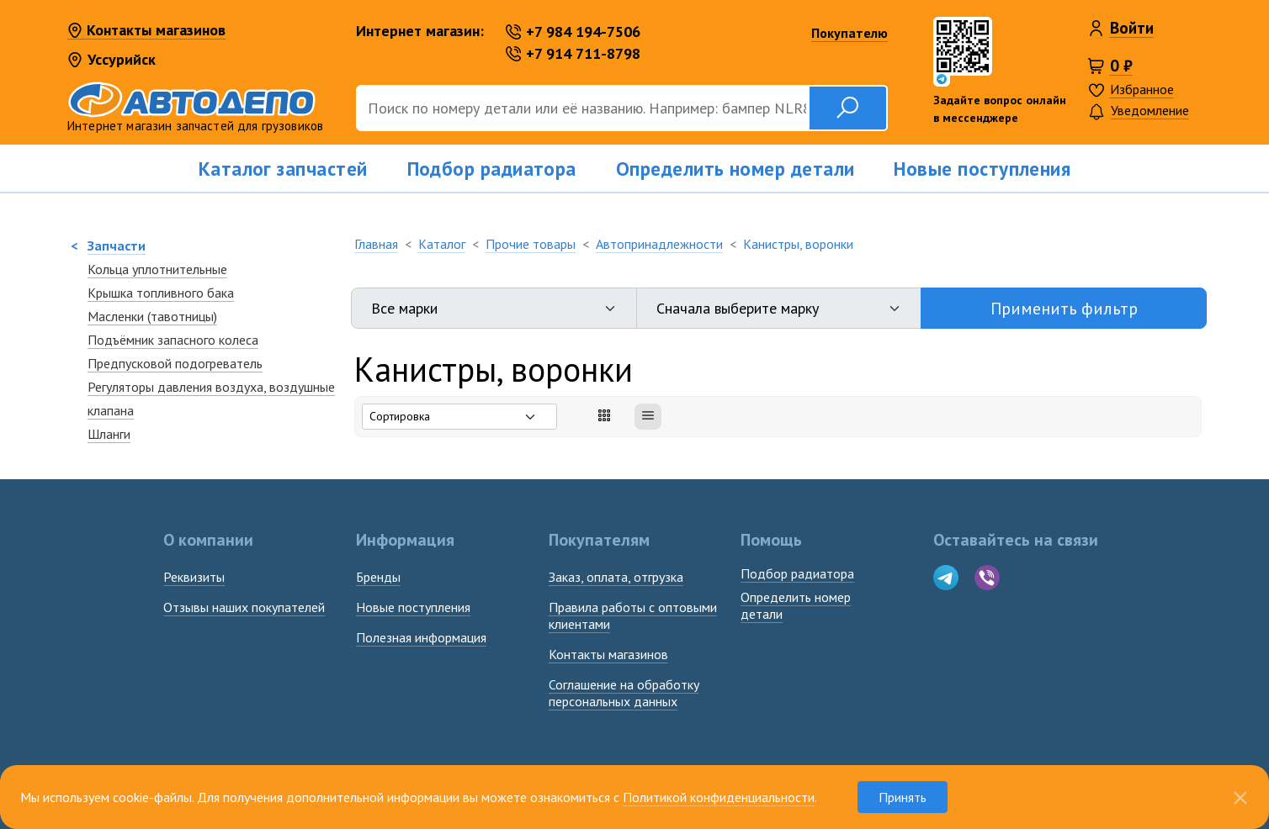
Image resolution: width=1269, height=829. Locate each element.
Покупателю (849, 32)
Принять (903, 797)
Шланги (109, 433)
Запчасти (117, 245)
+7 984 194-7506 (573, 31)
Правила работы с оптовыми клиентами (633, 615)
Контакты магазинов (146, 31)
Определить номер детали (735, 168)
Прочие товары (531, 243)
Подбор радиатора (491, 168)
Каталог (441, 243)
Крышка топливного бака (161, 292)
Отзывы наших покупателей (244, 607)
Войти (1132, 28)
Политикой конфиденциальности (719, 797)
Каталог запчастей (283, 168)
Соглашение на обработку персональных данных (624, 693)
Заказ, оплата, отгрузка (616, 576)
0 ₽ (1121, 65)
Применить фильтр (1064, 308)
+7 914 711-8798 (573, 53)
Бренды (378, 576)
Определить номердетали (796, 605)
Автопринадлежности (659, 243)
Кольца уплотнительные (157, 269)
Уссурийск (111, 59)
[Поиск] (582, 108)
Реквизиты (194, 576)
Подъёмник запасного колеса (173, 339)
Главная (376, 243)
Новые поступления (982, 168)
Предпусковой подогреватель (175, 363)
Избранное (1142, 89)
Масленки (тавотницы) (152, 316)
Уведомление (1138, 111)
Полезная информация (421, 637)
